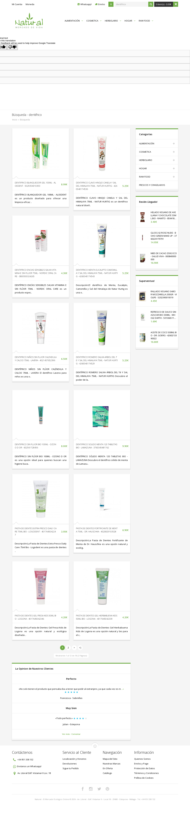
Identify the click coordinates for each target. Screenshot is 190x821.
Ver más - (66, 734)
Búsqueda (25, 119)
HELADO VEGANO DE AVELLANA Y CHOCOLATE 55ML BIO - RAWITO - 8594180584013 (164, 217)
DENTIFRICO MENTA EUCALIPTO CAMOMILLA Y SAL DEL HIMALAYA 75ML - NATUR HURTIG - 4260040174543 (97, 273)
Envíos (101, 4)
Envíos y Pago (141, 763)
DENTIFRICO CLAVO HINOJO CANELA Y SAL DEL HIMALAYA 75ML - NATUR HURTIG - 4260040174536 (96, 186)
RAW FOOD (146, 20)
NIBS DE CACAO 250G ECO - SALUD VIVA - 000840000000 (164, 256)
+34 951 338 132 (25, 759)
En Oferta (108, 768)
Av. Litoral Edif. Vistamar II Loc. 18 (34, 773)
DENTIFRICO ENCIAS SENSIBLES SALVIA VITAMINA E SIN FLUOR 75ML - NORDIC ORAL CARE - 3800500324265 (35, 273)
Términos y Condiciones (146, 773)
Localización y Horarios (74, 758)
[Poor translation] (12, 47)
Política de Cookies (144, 777)
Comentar (76, 734)
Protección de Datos (144, 768)
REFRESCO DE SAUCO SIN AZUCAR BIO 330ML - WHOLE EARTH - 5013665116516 (163, 316)
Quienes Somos (142, 758)
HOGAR (130, 20)
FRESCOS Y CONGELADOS (152, 184)
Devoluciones (70, 763)
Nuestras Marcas (111, 763)
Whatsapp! (86, 4)
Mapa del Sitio (110, 758)
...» (122, 688)
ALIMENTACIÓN (74, 20)
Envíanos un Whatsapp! (29, 766)
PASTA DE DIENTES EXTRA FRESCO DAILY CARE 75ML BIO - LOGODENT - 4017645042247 (35, 531)
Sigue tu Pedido (71, 768)
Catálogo (107, 773)
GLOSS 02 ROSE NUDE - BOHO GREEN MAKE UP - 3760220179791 (164, 235)
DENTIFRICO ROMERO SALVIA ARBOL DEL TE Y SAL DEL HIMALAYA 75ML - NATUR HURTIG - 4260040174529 (97, 360)
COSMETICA (93, 20)
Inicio (14, 119)
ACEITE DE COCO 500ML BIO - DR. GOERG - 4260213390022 (164, 335)
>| (80, 647)
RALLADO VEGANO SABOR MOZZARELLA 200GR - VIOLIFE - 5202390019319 (164, 294)
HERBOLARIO (113, 20)
